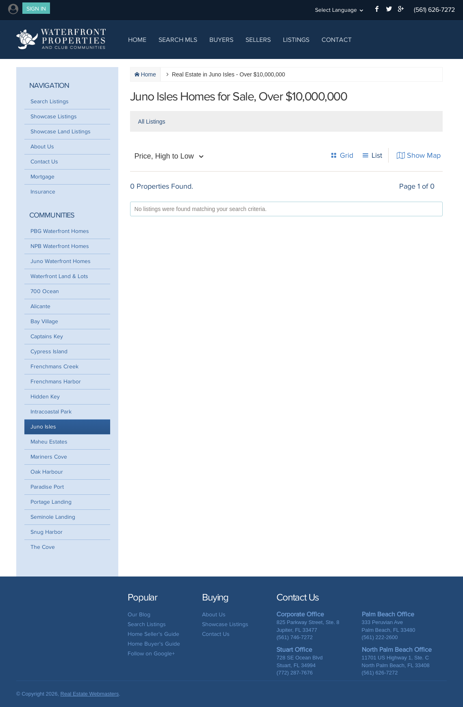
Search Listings (49, 101)
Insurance (42, 192)
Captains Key (46, 336)
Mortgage (42, 177)
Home (137, 39)
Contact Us (44, 162)
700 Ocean (44, 291)
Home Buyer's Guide (154, 644)
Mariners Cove (48, 457)
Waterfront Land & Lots (59, 276)
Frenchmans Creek (54, 366)
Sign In (36, 9)
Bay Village (44, 321)
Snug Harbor (46, 532)
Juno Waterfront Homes (60, 261)
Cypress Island (48, 351)
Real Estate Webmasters (90, 694)
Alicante (40, 306)
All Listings (151, 121)
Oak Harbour (46, 472)
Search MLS (178, 39)
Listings (296, 39)
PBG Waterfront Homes (59, 231)
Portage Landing (51, 502)
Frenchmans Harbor (55, 382)
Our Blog (139, 614)
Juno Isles (43, 427)
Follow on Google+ (151, 653)
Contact (337, 39)
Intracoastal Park (51, 412)
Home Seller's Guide (153, 634)
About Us (42, 147)
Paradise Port (47, 487)
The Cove (42, 547)
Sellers (258, 39)
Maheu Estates (48, 442)
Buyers (221, 39)
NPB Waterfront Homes (59, 246)
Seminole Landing (52, 517)
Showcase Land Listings (60, 131)
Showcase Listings (53, 116)
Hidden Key (45, 397)
